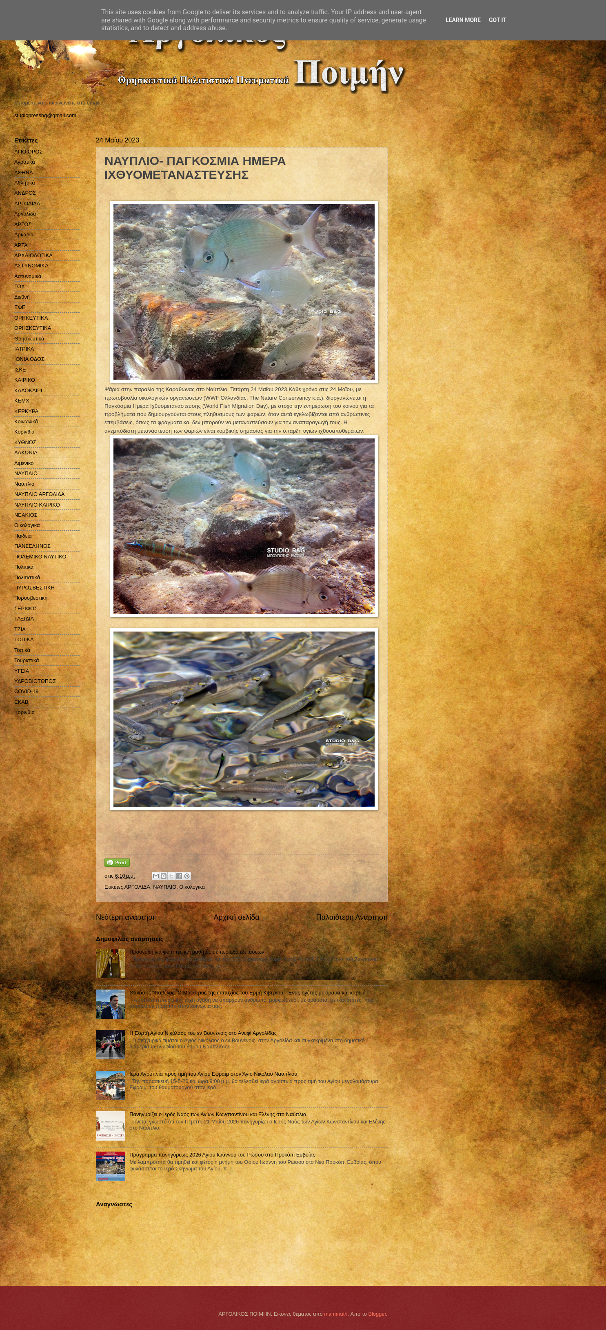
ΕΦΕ (19, 307)
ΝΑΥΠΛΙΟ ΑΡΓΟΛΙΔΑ (39, 494)
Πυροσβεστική (30, 598)
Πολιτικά (23, 567)
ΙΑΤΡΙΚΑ (24, 349)
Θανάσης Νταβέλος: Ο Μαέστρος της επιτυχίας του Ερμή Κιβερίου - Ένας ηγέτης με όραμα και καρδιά (247, 993)
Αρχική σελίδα (236, 917)
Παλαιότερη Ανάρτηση (352, 917)
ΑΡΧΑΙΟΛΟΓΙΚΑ (33, 255)
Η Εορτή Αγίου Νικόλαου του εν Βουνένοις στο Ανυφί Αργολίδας (203, 1033)
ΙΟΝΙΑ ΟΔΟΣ (29, 359)
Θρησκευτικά (29, 339)
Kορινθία (24, 712)
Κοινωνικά (26, 421)
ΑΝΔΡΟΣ (25, 193)
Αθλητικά (24, 183)
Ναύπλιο (24, 484)
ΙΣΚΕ (20, 370)
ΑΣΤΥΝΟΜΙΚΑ (31, 265)
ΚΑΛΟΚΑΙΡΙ (28, 390)
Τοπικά (22, 650)
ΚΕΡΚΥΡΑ (26, 411)
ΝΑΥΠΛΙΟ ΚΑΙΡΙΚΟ (37, 505)
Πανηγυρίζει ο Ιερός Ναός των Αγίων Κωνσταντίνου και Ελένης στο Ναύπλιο (217, 1114)
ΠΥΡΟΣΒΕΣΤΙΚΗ (34, 588)
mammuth (335, 1314)
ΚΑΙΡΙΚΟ (24, 380)
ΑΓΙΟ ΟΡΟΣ (28, 152)
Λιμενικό (23, 463)
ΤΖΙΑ (20, 629)
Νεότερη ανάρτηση (126, 917)
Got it (497, 20)
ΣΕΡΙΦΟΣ (26, 608)
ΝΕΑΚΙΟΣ (26, 515)
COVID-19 (26, 691)
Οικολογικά (192, 887)
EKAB (21, 702)
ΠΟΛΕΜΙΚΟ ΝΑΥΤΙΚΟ (40, 557)
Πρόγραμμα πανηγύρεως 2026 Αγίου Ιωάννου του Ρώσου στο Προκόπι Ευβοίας (222, 1155)
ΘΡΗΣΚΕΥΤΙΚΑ (32, 328)
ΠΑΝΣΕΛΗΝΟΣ (32, 546)
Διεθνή (22, 297)
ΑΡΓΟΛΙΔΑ (137, 887)
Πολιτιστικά (27, 577)
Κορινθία (24, 432)
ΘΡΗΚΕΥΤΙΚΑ (31, 318)
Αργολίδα (25, 214)
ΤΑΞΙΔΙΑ (24, 619)
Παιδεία (23, 536)
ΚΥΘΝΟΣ (25, 442)
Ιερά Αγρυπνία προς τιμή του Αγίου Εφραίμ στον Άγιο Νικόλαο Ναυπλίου (213, 1074)
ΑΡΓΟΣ (22, 224)
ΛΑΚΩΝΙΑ (26, 452)
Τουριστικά (26, 660)
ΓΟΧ (19, 286)
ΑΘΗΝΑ (23, 172)
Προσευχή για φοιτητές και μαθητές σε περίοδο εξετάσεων (196, 952)
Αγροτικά (24, 162)
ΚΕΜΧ (21, 401)
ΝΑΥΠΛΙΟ (164, 887)
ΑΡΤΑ (21, 245)
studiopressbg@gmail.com (45, 115)
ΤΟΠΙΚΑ (24, 639)
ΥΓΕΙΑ (21, 671)
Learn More (463, 20)
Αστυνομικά (27, 276)
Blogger (377, 1314)
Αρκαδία (23, 234)
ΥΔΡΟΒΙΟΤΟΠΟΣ (35, 681)
